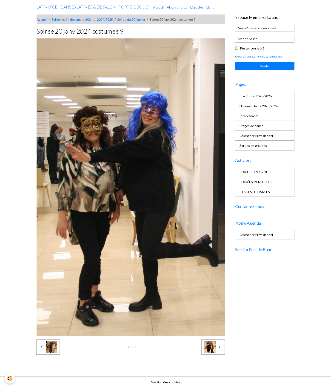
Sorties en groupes (253, 146)
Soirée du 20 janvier (131, 19)
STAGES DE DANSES (255, 192)
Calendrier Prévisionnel (256, 136)
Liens (210, 7)
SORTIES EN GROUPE (256, 172)
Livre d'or (196, 7)
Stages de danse (251, 126)
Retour (131, 347)
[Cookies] (10, 378)
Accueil (158, 7)
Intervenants (249, 116)
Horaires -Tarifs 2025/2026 (259, 106)
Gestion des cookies (165, 382)
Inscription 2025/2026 (256, 96)
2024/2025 (105, 19)
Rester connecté (252, 48)
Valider (265, 66)
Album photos (177, 7)
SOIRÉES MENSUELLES (256, 182)
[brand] (92, 7)
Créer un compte (245, 56)
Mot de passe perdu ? (269, 56)
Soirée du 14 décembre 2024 (72, 19)
